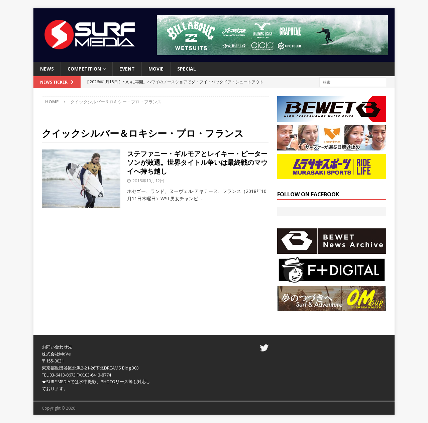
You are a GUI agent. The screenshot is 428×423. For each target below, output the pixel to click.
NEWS (47, 69)
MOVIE (156, 69)
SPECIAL (186, 69)
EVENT (127, 69)
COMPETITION (84, 69)
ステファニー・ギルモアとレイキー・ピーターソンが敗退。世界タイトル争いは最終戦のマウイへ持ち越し (197, 162)
